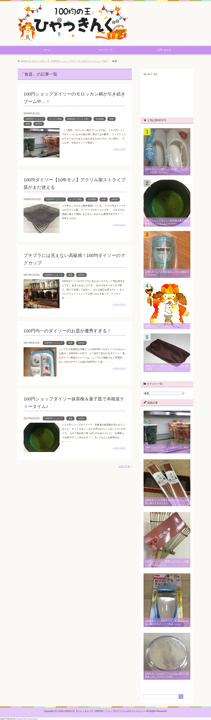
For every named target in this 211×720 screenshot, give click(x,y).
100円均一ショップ (34, 119)
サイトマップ (105, 50)
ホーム (46, 50)
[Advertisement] (165, 94)
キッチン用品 (76, 199)
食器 (28, 124)
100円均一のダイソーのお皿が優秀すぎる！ (73, 330)
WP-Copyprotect (31, 719)
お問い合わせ (164, 50)
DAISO (38, 124)
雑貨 (111, 119)
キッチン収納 (55, 119)
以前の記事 (124, 466)
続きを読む (120, 149)
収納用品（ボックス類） (78, 119)
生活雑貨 (100, 119)
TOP (63, 61)
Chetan (19, 719)
